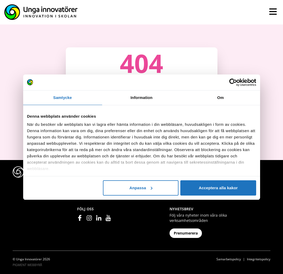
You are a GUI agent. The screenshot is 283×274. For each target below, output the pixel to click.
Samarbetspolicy (228, 259)
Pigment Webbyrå (27, 265)
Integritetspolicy (258, 259)
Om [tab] (220, 97)
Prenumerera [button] (186, 233)
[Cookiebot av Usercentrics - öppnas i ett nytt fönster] (233, 82)
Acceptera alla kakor (218, 188)
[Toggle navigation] (273, 11)
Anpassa (140, 188)
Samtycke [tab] (62, 97)
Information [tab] (142, 97)
